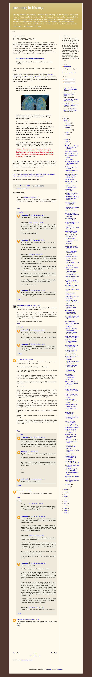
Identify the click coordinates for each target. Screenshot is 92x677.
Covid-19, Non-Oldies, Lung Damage (71, 329)
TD (17, 359)
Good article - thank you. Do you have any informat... (71, 104)
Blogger (60, 669)
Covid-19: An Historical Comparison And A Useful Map (71, 253)
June (66, 137)
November (68, 125)
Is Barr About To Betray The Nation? (71, 333)
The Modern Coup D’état (71, 153)
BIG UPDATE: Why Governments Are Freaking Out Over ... (71, 312)
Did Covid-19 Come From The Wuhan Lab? (72, 277)
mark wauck (24, 215)
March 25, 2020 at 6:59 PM (30, 451)
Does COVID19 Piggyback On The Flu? (72, 208)
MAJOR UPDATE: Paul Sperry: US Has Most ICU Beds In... (71, 383)
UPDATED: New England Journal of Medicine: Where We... (72, 198)
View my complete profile (68, 72)
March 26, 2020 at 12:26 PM (37, 563)
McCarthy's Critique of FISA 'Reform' (71, 351)
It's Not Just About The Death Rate (71, 259)
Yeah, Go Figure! (69, 454)
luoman (49, 669)
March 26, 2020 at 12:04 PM (36, 535)
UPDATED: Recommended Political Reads (72, 450)
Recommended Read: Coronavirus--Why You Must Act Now (71, 417)
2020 (65, 121)
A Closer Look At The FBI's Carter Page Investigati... (70, 431)
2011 (65, 503)
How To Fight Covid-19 (71, 256)
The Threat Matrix (70, 321)
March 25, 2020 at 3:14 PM (36, 222)
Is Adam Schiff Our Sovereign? (70, 293)
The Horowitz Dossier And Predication (72, 466)
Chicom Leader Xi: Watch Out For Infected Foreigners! (72, 325)
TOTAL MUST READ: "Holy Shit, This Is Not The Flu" (71, 247)
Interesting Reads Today (71, 425)
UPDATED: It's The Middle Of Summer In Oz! (72, 362)
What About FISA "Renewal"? (69, 412)
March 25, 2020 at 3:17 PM (37, 240)
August (67, 132)
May (66, 139)
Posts (65, 79)
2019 (65, 489)
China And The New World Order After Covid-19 (72, 337)
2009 (65, 508)
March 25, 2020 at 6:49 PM (37, 437)
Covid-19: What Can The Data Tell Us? (71, 268)
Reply (18, 208)
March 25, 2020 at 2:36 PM (37, 215)
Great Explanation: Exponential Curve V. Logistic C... (71, 401)
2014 (65, 496)
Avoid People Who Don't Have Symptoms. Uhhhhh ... (71, 358)
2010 (65, 506)
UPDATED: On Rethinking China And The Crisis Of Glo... (72, 317)
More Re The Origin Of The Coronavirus (71, 469)
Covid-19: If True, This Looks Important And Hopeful (71, 341)
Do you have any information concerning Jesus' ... (71, 99)
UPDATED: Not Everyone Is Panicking (72, 297)
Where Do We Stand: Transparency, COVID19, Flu (70, 203)
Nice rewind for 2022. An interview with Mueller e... (70, 109)
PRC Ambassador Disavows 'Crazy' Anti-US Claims (71, 240)
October (67, 127)
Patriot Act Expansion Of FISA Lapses (71, 171)
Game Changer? (69, 159)
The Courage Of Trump (71, 354)
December (68, 123)
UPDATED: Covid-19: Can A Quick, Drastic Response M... (72, 264)
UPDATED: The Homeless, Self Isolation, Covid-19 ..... (71, 370)
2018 (65, 492)
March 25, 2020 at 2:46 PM (37, 344)
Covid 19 (25, 188)
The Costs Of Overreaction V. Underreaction (70, 376)
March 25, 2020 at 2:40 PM (37, 330)
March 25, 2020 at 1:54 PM (34, 305)
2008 (65, 510)
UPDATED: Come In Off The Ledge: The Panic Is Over (71, 396)
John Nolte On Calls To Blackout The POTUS (71, 235)
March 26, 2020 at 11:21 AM (37, 516)
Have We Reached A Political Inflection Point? (70, 307)
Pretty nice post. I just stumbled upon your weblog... (69, 94)
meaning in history (28, 7)
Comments (66, 82)
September (68, 130)
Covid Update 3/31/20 (71, 151)
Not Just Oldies (69, 379)
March (67, 144)
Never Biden (68, 387)
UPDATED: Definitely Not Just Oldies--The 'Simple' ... (72, 224)
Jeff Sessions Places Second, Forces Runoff (72, 462)
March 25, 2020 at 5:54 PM (26, 359)
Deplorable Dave (21, 305)
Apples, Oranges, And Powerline (71, 167)
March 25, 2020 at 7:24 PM (37, 479)
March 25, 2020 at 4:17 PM (37, 290)
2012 (65, 501)
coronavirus (20, 188)
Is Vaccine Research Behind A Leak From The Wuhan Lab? (71, 273)
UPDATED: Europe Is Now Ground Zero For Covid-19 (71, 391)
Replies (21, 212)
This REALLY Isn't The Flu (72, 211)
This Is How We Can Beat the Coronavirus (72, 286)
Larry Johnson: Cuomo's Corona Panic (71, 193)
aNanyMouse (20, 619)
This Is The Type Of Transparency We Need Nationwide (72, 215)
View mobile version (35, 656)
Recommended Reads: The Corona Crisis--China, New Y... (71, 176)
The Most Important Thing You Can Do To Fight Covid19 (72, 163)
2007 (65, 513)
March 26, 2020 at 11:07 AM (36, 504)
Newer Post (16, 653)
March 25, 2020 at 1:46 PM (31, 197)
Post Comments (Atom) (26, 660)
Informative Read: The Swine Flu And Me (71, 405)
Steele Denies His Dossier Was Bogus (72, 480)
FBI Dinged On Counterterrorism (70, 445)
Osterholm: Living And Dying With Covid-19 (71, 231)
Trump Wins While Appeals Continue (70, 421)
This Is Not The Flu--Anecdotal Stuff (70, 219)
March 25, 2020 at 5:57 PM (26, 491)
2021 (65, 118)
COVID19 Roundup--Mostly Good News (70, 186)
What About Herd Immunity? (69, 190)
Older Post (54, 653)
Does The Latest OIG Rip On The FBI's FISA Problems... (72, 147)
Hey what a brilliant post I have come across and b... (71, 88)
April (66, 141)
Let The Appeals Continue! (72, 427)
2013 (65, 499)
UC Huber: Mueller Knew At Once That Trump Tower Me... (71, 441)
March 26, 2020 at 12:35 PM (36, 607)
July (66, 134)
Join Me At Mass (69, 179)
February (68, 484)
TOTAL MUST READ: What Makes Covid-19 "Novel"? (71, 282)
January (67, 487)
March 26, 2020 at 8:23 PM (32, 619)
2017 (65, 494)
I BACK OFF (68, 243)
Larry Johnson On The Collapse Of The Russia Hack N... (72, 302)
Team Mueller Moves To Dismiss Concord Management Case (71, 346)
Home (13, 31)
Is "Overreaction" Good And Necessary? (71, 366)
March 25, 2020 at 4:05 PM (36, 254)
